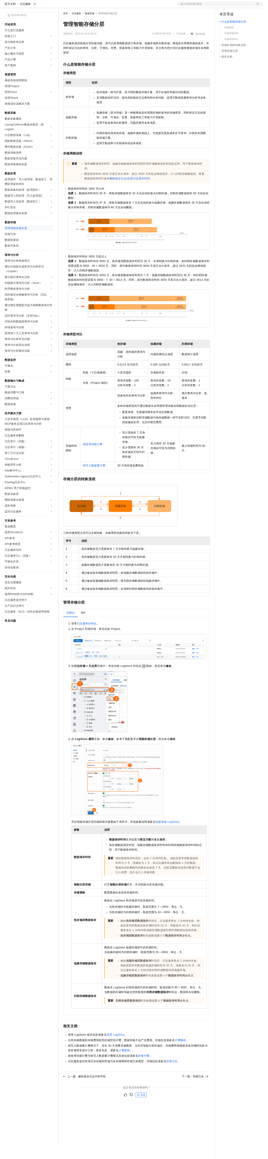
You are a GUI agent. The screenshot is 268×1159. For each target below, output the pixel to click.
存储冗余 (172, 1073)
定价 (84, 6)
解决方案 (62, 6)
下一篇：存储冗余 (195, 1088)
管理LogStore (116, 1047)
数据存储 (89, 26)
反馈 (141, 1107)
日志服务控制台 (87, 635)
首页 (65, 26)
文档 (215, 6)
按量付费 (143, 1068)
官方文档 (10, 16)
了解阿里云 (128, 6)
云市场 (95, 6)
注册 (242, 6)
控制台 (233, 6)
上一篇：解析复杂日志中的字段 (84, 1088)
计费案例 (124, 1062)
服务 (115, 6)
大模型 (40, 6)
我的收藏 (200, 46)
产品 (50, 6)
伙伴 (105, 6)
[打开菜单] (6, 6)
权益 (75, 6)
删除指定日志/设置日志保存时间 (130, 190)
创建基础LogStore (167, 834)
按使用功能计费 (93, 456)
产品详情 (181, 46)
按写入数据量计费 (94, 477)
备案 (223, 6)
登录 (256, 6)
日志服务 (25, 16)
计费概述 (180, 1052)
